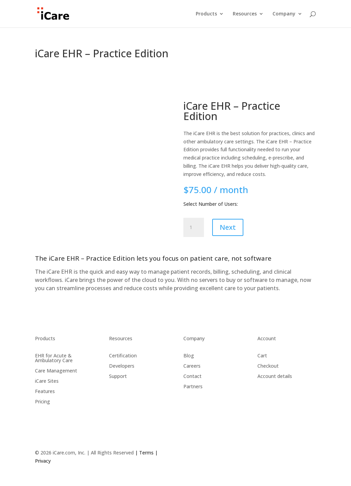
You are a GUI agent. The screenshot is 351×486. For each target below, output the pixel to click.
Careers (192, 365)
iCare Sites (47, 380)
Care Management (56, 370)
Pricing (42, 401)
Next (228, 227)
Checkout (268, 365)
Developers (121, 365)
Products (206, 14)
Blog (188, 355)
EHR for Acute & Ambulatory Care (54, 357)
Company (284, 14)
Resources (245, 14)
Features (45, 391)
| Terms (144, 452)
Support (118, 376)
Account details (274, 376)
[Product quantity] (193, 227)
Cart (262, 355)
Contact (192, 376)
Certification (123, 355)
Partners (193, 386)
